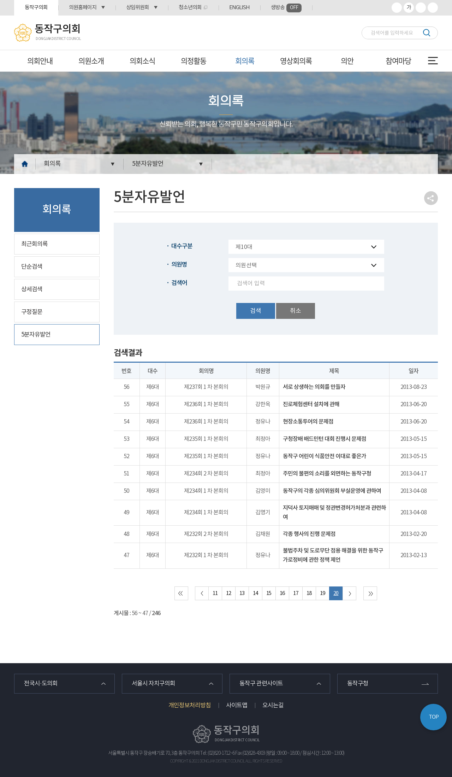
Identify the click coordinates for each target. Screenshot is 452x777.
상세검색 (31, 289)
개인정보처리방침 (189, 705)
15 (268, 593)
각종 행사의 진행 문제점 (309, 534)
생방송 (286, 8)
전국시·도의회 (41, 683)
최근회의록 (34, 244)
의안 (347, 60)
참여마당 (398, 60)
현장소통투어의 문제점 (308, 422)
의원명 (179, 264)
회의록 (244, 60)
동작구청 (357, 683)
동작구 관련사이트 (261, 683)
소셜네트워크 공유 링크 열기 (431, 198)
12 (228, 593)
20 (335, 593)
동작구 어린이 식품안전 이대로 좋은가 (324, 456)
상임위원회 (137, 8)
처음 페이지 (181, 593)
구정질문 (31, 312)
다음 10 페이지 (349, 593)
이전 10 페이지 (202, 593)
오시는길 (273, 705)
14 (255, 593)
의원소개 (91, 60)
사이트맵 (236, 705)
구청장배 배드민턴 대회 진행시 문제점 (324, 439)
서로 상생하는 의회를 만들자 (314, 387)
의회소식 (142, 60)
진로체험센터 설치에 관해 (311, 404)
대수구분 (181, 246)
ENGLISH (239, 8)
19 (322, 593)
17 (295, 593)
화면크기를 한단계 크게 (397, 7)
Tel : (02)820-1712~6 (217, 753)
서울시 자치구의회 (153, 683)
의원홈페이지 (82, 8)
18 (309, 593)
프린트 (433, 7)
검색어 (179, 283)
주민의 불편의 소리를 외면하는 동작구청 (327, 474)
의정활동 (193, 60)
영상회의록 (296, 60)
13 (241, 593)
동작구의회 (36, 8)
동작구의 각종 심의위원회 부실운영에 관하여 (332, 491)
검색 (426, 33)
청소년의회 (190, 8)
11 (215, 593)
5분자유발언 (147, 164)
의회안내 (40, 60)
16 (282, 593)
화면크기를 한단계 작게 (421, 7)
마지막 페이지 (370, 593)
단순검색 (31, 266)
